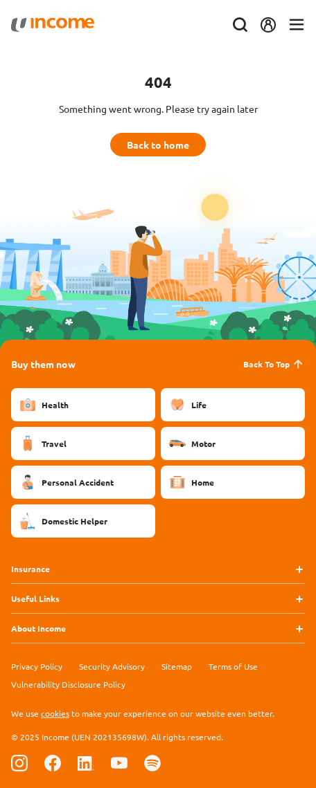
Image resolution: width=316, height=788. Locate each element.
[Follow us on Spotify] (152, 762)
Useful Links (35, 598)
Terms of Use (233, 666)
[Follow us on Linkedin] (86, 762)
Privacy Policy (36, 666)
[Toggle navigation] (296, 25)
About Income (38, 628)
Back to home (158, 144)
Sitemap (176, 666)
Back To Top (274, 364)
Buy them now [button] (43, 364)
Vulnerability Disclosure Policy (68, 684)
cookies (55, 713)
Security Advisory (112, 666)
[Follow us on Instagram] (19, 762)
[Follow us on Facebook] (52, 762)
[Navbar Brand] (52, 25)
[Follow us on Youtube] (119, 762)
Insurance (30, 568)
